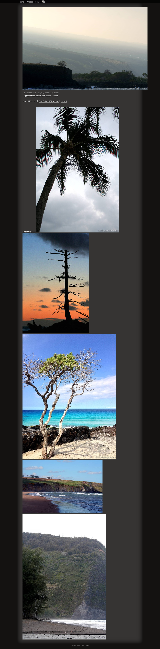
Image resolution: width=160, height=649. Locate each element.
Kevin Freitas (85, 645)
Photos (29, 2)
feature (55, 95)
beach (48, 95)
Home (21, 2)
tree (33, 95)
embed (64, 101)
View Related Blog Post (49, 101)
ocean (38, 95)
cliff (43, 95)
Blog (37, 2)
